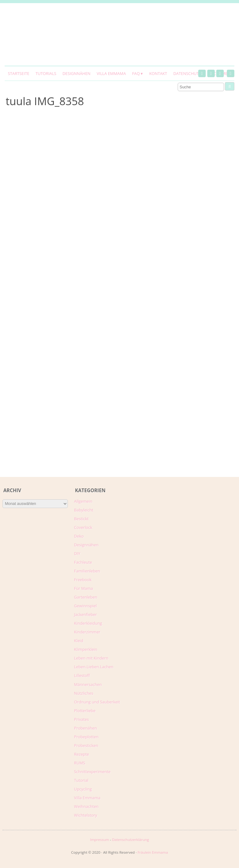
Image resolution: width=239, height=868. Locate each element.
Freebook (82, 579)
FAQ (136, 73)
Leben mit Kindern (91, 658)
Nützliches (83, 693)
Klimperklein (85, 649)
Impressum (99, 839)
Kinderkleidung (88, 623)
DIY (77, 553)
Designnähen (77, 73)
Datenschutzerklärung (130, 839)
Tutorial (81, 780)
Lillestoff (82, 675)
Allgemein (83, 501)
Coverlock (83, 527)
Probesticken (86, 745)
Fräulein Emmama (153, 852)
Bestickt (81, 518)
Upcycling (83, 789)
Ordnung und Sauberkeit (97, 702)
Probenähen (85, 728)
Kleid (78, 640)
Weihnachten (86, 806)
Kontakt (158, 73)
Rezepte (81, 754)
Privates (81, 719)
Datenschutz (187, 73)
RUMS (79, 763)
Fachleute (83, 562)
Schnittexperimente (92, 771)
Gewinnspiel (85, 606)
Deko (79, 536)
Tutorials (45, 73)
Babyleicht (83, 510)
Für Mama (83, 588)
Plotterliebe (85, 710)
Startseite (18, 73)
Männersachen (88, 684)
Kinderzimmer (87, 632)
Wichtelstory (85, 815)
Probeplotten (86, 737)
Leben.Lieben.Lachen (93, 667)
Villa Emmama (111, 73)
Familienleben (87, 571)
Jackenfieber (85, 614)
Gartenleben (85, 597)
